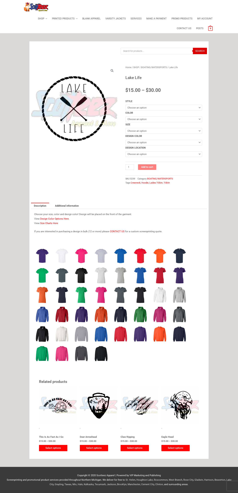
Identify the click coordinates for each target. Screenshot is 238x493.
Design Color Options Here (54, 218)
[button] (112, 71)
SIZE (127, 124)
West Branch (175, 479)
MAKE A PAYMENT (156, 18)
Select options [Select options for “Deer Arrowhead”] (94, 448)
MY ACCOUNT (205, 18)
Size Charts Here (49, 223)
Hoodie (144, 182)
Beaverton (219, 479)
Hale (80, 484)
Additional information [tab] (67, 205)
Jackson (111, 484)
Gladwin (198, 479)
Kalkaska (89, 484)
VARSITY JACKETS (115, 18)
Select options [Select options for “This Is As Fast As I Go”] (53, 448)
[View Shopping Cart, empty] (210, 28)
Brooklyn (122, 484)
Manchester (134, 484)
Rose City (188, 479)
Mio (74, 484)
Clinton (159, 484)
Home (128, 67)
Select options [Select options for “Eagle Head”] (175, 448)
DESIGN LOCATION (135, 147)
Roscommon (161, 479)
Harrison (208, 479)
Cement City (147, 484)
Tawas (67, 484)
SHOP (41, 18)
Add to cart (147, 167)
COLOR (129, 112)
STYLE (128, 101)
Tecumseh (100, 484)
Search (200, 51)
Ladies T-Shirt (156, 182)
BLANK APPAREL (91, 18)
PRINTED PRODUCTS (63, 18)
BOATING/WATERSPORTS (154, 67)
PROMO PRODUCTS (181, 18)
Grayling (59, 484)
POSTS (199, 28)
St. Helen (130, 479)
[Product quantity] (129, 167)
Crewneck (135, 182)
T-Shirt (167, 182)
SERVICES (136, 18)
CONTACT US (184, 28)
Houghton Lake (144, 479)
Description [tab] (40, 205)
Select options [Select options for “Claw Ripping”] (135, 448)
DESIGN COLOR (133, 136)
